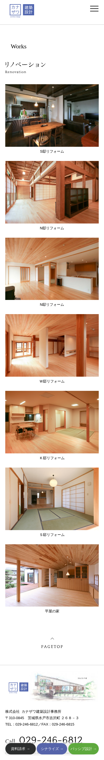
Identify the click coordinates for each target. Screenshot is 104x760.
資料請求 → (20, 749)
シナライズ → (52, 749)
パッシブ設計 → (83, 749)
